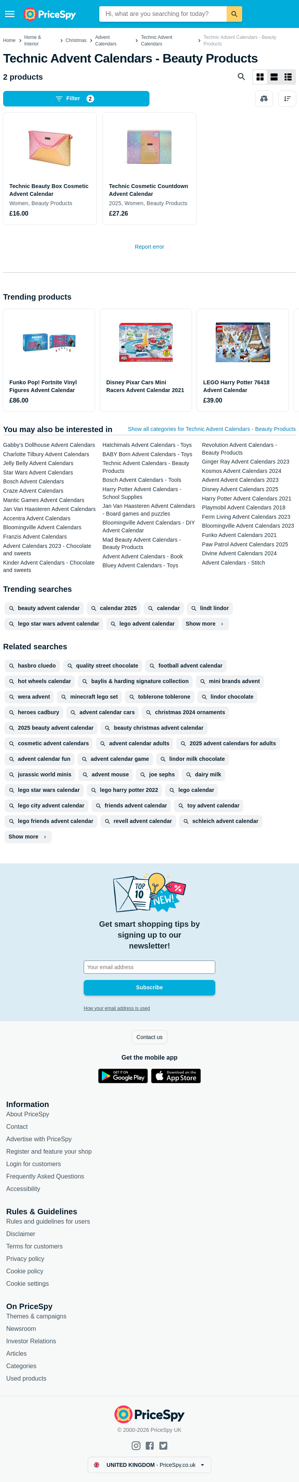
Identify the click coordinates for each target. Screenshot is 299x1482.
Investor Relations (31, 1341)
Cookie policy (24, 1271)
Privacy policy (25, 1258)
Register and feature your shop (49, 1151)
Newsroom (21, 1328)
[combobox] (163, 14)
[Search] (234, 14)
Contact (17, 1126)
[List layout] (274, 77)
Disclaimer (20, 1234)
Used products (26, 1378)
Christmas (75, 40)
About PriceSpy (27, 1114)
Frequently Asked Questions (45, 1176)
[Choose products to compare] (264, 98)
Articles (16, 1353)
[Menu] (10, 14)
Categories (21, 1366)
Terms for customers (34, 1246)
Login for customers (33, 1164)
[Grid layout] (260, 77)
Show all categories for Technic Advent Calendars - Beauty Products (212, 429)
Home (9, 40)
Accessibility (23, 1189)
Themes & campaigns (36, 1316)
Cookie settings (27, 1283)
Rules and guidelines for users (48, 1221)
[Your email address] (149, 967)
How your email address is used (117, 1008)
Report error (149, 247)
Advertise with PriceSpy (39, 1139)
